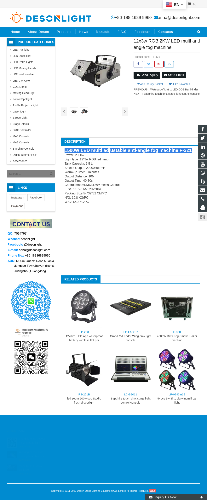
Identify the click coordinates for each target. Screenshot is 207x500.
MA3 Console (21, 136)
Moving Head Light (24, 93)
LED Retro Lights (23, 62)
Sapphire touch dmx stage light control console (172, 93)
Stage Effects (21, 123)
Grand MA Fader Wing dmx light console (130, 336)
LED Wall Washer (23, 74)
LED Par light (21, 49)
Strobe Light (20, 117)
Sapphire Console (23, 148)
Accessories (20, 161)
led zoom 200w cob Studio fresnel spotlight (84, 398)
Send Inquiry (147, 75)
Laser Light (19, 111)
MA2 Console (21, 142)
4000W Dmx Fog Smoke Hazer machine (177, 336)
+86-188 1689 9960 (133, 17)
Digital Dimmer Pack (25, 154)
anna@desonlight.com (179, 17)
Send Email (174, 75)
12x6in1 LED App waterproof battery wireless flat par (84, 336)
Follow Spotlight (22, 99)
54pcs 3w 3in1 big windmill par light (177, 398)
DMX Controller (22, 130)
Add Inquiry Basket (150, 84)
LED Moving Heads (24, 68)
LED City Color (22, 80)
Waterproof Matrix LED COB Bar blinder (174, 89)
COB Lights (20, 86)
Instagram (17, 197)
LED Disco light (22, 55)
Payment (17, 206)
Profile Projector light (25, 105)
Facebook (36, 197)
